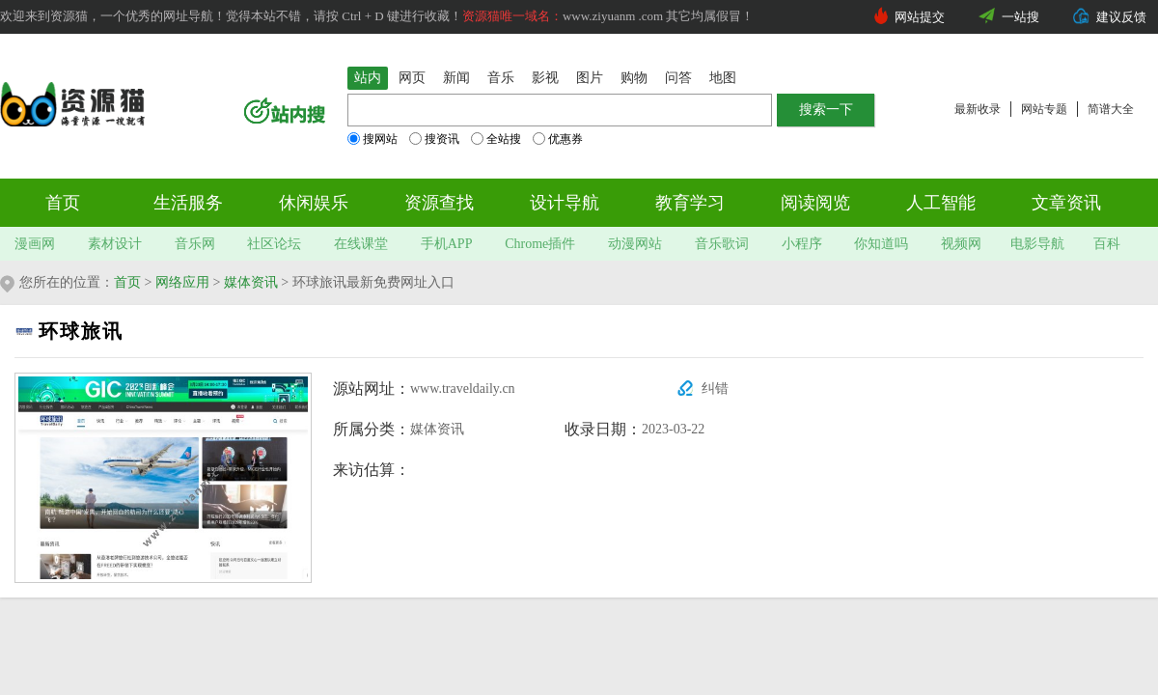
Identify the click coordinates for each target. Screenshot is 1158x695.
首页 (62, 202)
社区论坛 (274, 243)
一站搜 (1020, 17)
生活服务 (188, 202)
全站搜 (496, 139)
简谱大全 (1111, 109)
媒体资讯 (251, 282)
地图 (722, 77)
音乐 (500, 77)
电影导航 (1037, 243)
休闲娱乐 (313, 202)
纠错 (715, 388)
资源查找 (439, 202)
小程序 (802, 243)
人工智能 (941, 202)
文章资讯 (1066, 202)
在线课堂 (361, 243)
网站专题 (1044, 109)
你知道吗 (881, 243)
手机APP (447, 243)
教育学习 (690, 202)
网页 (412, 77)
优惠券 (558, 139)
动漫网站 (635, 243)
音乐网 (195, 243)
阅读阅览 (815, 202)
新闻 (456, 77)
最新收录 (977, 109)
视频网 (961, 243)
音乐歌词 (722, 243)
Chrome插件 (540, 243)
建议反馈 (1121, 17)
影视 (545, 77)
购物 (634, 77)
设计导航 (564, 202)
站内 (367, 77)
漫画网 (34, 243)
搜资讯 (434, 139)
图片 (589, 77)
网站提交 (920, 17)
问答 (678, 77)
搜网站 (372, 139)
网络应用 (182, 282)
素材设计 (115, 243)
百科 (1106, 243)
